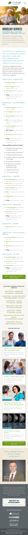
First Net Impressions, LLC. (21, 531)
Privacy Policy (8, 532)
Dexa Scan (9, 183)
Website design (4, 531)
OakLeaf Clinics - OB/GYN (14, 310)
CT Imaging (9, 112)
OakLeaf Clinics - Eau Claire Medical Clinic (14, 296)
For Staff (20, 533)
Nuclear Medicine (11, 126)
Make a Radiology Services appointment (14, 276)
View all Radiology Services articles (14, 443)
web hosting (11, 531)
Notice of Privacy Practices (17, 532)
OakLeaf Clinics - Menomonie (14, 306)
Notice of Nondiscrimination (12, 533)
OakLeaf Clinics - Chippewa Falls (14, 291)
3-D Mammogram (11, 82)
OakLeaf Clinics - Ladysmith (14, 301)
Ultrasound (9, 91)
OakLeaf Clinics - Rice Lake (14, 322)
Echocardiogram (10, 86)
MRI (7, 120)
